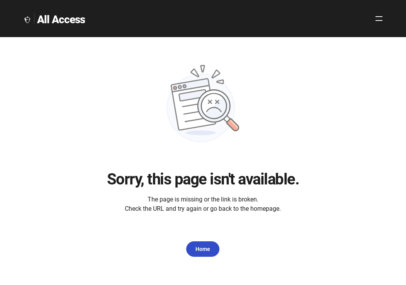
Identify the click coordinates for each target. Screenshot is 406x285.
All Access (61, 19)
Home (202, 249)
